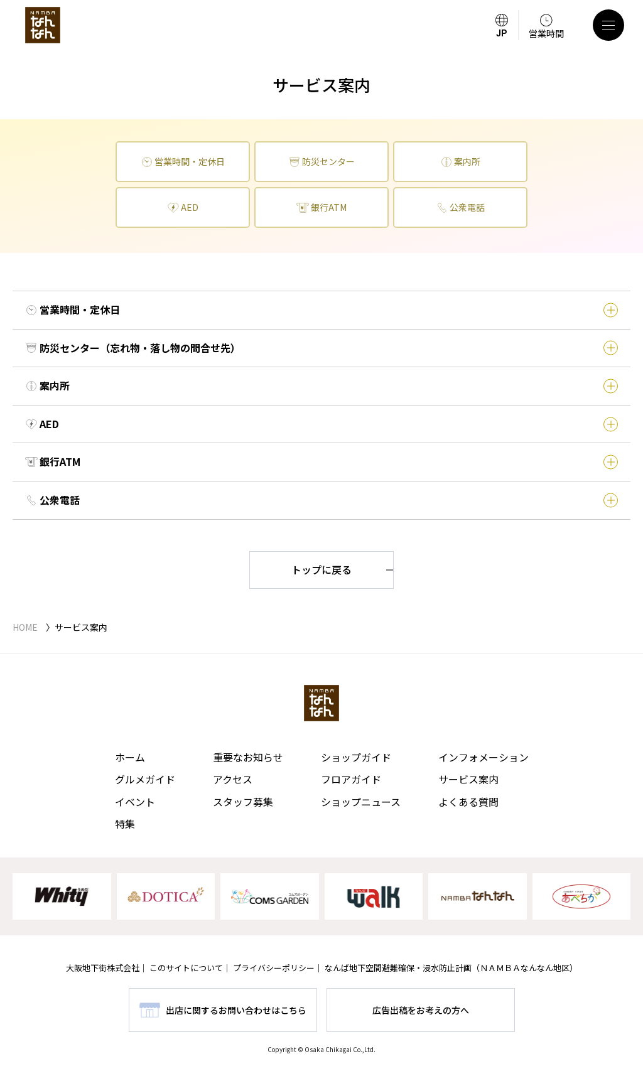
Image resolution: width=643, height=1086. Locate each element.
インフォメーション (483, 757)
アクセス (232, 779)
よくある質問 (468, 801)
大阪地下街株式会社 (102, 968)
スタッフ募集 (243, 801)
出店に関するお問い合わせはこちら (236, 1010)
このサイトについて (186, 968)
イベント (135, 801)
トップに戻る (321, 569)
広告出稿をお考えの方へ (420, 1010)
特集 (125, 823)
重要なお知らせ (248, 757)
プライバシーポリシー (274, 968)
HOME (25, 627)
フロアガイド (351, 779)
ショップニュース (361, 801)
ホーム (130, 757)
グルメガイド (145, 779)
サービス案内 (468, 779)
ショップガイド (356, 757)
